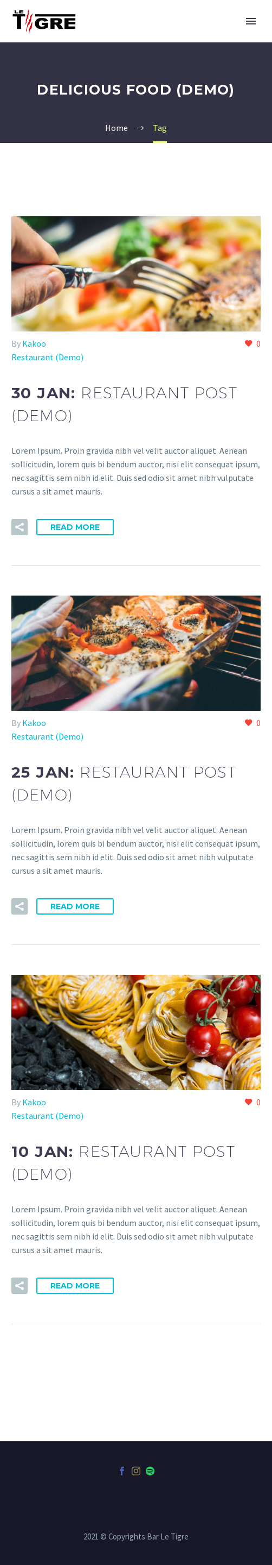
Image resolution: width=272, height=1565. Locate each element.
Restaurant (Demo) (47, 357)
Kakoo (34, 343)
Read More (75, 527)
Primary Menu (251, 21)
